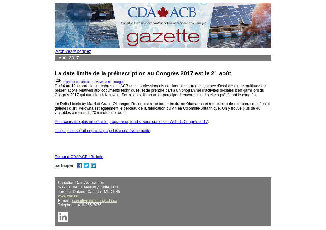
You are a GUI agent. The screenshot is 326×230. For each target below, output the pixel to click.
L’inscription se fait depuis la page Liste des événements (102, 130)
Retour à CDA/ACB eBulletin (79, 157)
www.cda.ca (68, 196)
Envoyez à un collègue (108, 82)
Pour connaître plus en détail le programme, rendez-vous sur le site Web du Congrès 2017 (131, 121)
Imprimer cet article (72, 82)
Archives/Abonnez (73, 51)
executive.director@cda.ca (94, 200)
